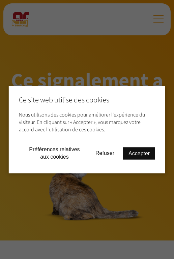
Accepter (139, 153)
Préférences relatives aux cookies (54, 152)
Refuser (104, 153)
